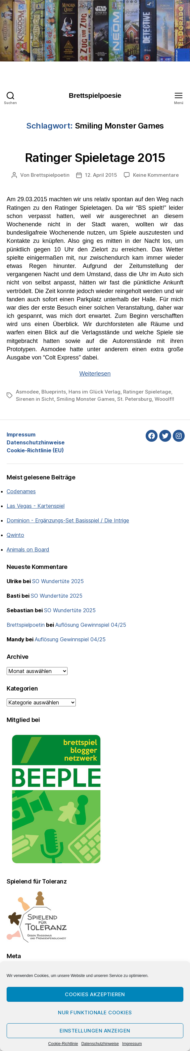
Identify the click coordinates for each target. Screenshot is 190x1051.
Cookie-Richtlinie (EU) (35, 450)
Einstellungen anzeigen (95, 1031)
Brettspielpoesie (95, 95)
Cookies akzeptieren (95, 994)
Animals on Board (28, 549)
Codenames (21, 491)
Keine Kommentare (156, 175)
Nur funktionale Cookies (95, 1012)
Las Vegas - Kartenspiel (36, 506)
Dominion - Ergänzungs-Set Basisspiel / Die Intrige (68, 520)
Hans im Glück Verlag (94, 392)
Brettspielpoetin (50, 175)
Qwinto (15, 535)
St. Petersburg (134, 399)
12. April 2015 (101, 175)
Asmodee (27, 392)
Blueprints (53, 392)
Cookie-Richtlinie (63, 1043)
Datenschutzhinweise (100, 1043)
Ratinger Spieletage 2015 (95, 157)
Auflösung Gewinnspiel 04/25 (90, 624)
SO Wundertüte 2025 (58, 581)
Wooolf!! (164, 399)
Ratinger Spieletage (147, 392)
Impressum (132, 1043)
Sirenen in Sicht (35, 399)
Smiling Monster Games (86, 399)
